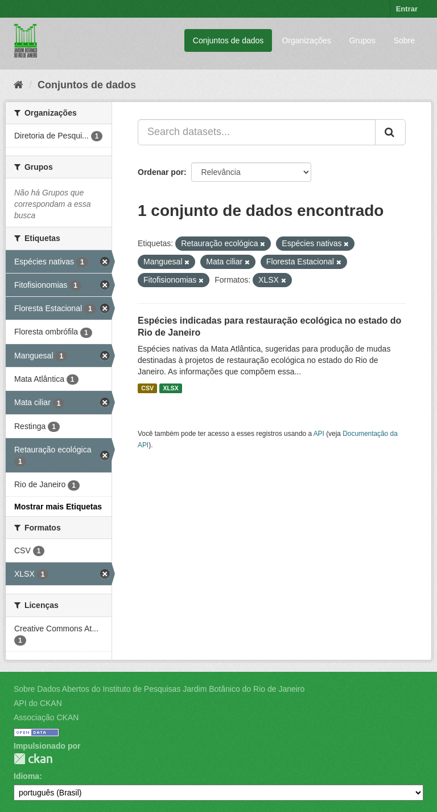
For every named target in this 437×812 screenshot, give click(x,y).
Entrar (407, 9)
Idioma (26, 776)
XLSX (170, 388)
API (319, 434)
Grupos (362, 40)
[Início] (18, 85)
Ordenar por (161, 172)
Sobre (404, 40)
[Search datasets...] (257, 132)
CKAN (33, 759)
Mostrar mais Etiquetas (58, 506)
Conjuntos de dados (228, 40)
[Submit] (390, 132)
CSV (147, 388)
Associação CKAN (46, 717)
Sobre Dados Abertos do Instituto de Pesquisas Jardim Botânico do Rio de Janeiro (159, 688)
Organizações (306, 40)
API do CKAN (38, 703)
